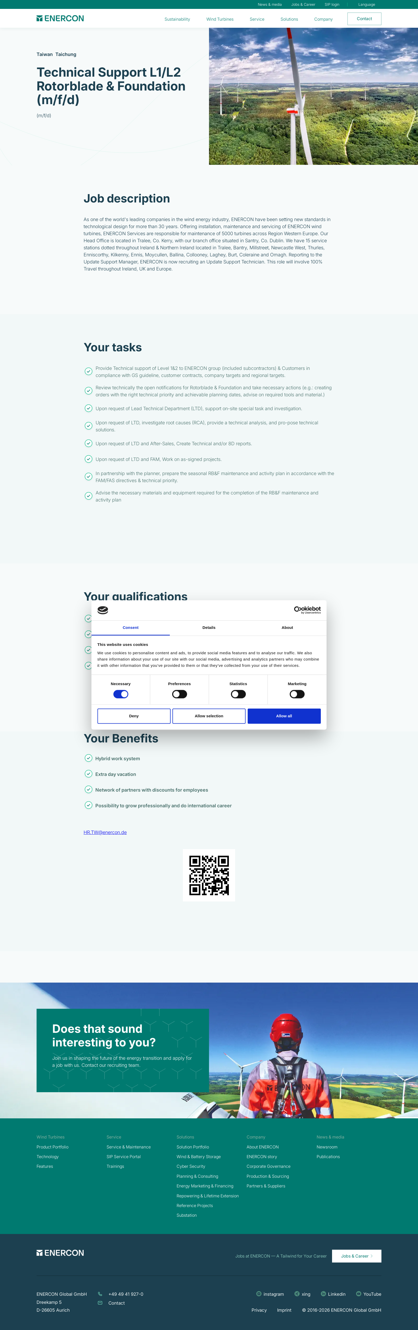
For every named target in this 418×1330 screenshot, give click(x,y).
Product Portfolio (52, 1146)
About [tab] (287, 627)
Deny (134, 716)
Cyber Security (191, 1166)
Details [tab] (209, 627)
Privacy (259, 1310)
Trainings (115, 1166)
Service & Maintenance (129, 1146)
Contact (116, 1303)
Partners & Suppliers (266, 1185)
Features (45, 1166)
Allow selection (209, 716)
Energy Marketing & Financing (205, 1185)
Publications (328, 1156)
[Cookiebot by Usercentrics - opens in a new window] (298, 610)
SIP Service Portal (124, 1156)
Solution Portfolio (193, 1146)
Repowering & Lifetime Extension (208, 1195)
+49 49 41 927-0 (125, 1294)
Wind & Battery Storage (199, 1156)
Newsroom (327, 1146)
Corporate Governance (269, 1166)
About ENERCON (263, 1146)
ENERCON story (262, 1156)
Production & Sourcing (268, 1176)
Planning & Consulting (197, 1176)
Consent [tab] (131, 627)
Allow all (284, 716)
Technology (48, 1156)
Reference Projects (195, 1205)
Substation (187, 1215)
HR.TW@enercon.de (105, 832)
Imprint (284, 1310)
